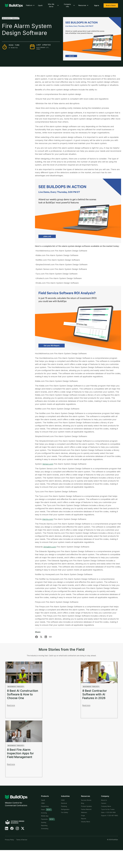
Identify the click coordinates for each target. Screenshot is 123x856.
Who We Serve (53, 5)
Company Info (69, 5)
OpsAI (40, 5)
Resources (83, 5)
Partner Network (86, 809)
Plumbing (64, 806)
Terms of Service (21, 845)
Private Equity (65, 815)
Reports (83, 818)
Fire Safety (64, 812)
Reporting (44, 825)
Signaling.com (49, 547)
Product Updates (86, 806)
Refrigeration (65, 809)
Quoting (43, 822)
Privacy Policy (9, 845)
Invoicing (44, 813)
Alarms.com (47, 519)
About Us (104, 800)
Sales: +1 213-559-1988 (108, 812)
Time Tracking (45, 834)
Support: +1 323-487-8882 (109, 815)
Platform (30, 5)
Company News (106, 806)
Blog (82, 803)
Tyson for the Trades (108, 809)
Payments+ (44, 819)
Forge (83, 815)
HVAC (63, 800)
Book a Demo (111, 5)
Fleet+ (43, 809)
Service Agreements (47, 831)
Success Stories (86, 800)
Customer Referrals (87, 825)
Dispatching (45, 806)
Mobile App (44, 816)
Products (45, 796)
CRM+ (43, 803)
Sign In (96, 5)
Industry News (85, 821)
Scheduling (44, 828)
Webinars (84, 812)
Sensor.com (47, 464)
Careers (103, 803)
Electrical (64, 803)
